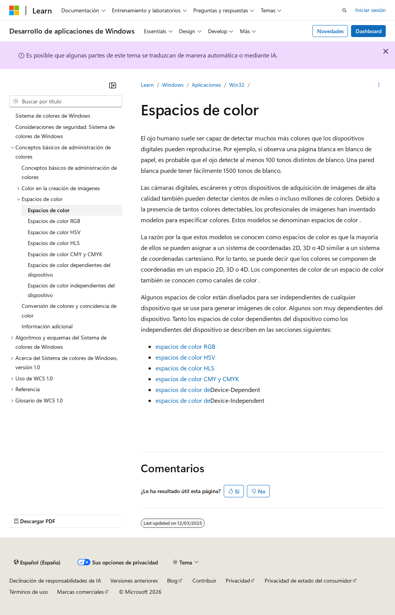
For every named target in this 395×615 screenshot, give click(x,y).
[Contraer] (112, 85)
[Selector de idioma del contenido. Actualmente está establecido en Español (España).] (37, 562)
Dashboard (368, 31)
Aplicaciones (206, 84)
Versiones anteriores (134, 580)
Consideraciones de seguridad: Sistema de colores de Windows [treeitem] (65, 131)
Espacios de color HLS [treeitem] (54, 243)
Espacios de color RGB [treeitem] (54, 221)
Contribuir (204, 580)
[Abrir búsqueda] (344, 10)
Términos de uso (28, 591)
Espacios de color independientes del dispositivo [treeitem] (71, 290)
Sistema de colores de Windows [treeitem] (52, 115)
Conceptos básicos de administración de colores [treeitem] (69, 172)
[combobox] (65, 101)
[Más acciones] (379, 85)
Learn (147, 84)
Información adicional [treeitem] (47, 326)
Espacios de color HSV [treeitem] (54, 232)
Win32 (237, 84)
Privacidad (238, 580)
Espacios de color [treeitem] (48, 210)
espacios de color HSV (185, 357)
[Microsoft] (14, 10)
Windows (173, 84)
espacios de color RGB (185, 346)
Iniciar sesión (370, 10)
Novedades (330, 31)
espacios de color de (182, 389)
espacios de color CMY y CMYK (197, 379)
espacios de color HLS (184, 368)
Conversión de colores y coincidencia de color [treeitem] (69, 310)
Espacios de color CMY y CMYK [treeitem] (65, 254)
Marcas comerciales (80, 591)
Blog (172, 580)
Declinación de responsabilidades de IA (55, 580)
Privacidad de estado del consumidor (308, 580)
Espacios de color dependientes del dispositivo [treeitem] (69, 269)
